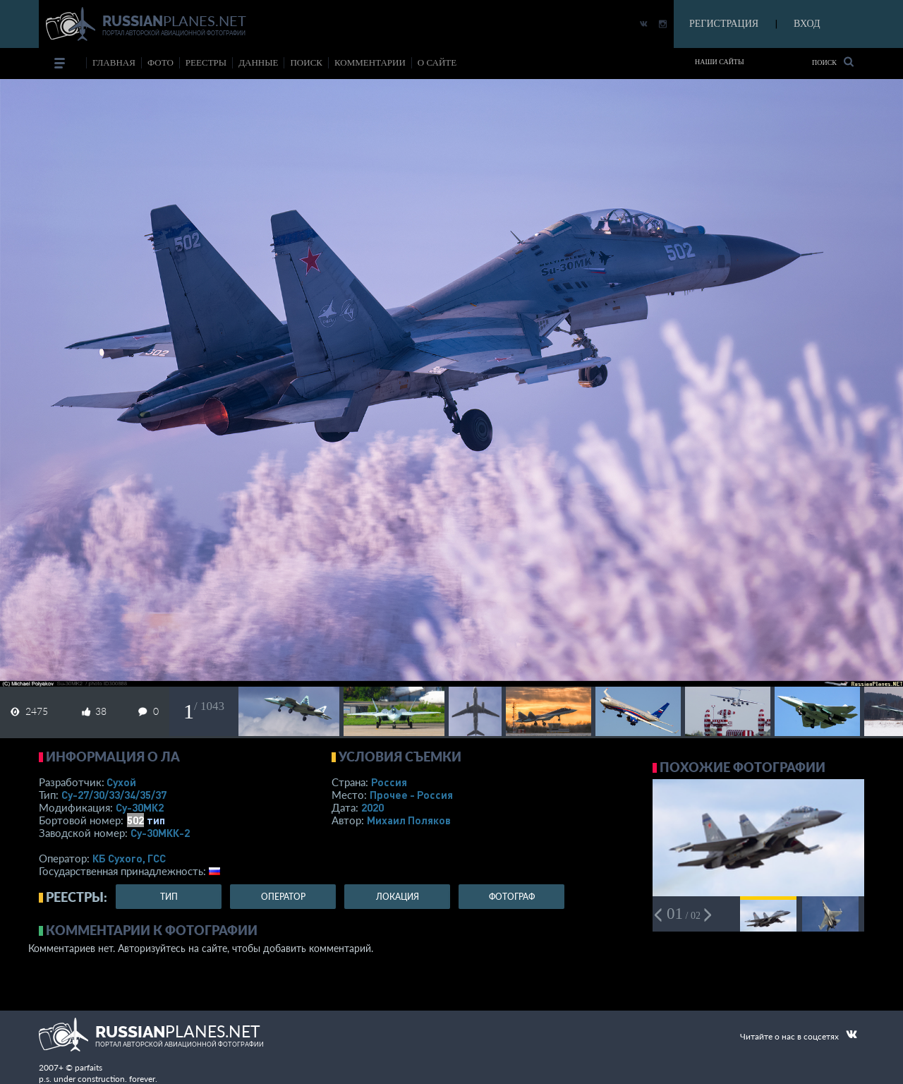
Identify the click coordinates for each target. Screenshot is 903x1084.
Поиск (833, 61)
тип (156, 820)
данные (258, 62)
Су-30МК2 (140, 807)
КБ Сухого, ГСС (129, 858)
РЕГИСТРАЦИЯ (723, 23)
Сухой (121, 782)
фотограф (512, 896)
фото (160, 62)
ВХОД (807, 23)
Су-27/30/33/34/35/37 (113, 794)
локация (397, 896)
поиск (306, 62)
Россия (389, 782)
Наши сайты (719, 62)
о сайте (437, 62)
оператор (283, 896)
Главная (113, 62)
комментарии (370, 62)
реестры (206, 62)
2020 (372, 807)
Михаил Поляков (409, 820)
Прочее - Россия (411, 794)
